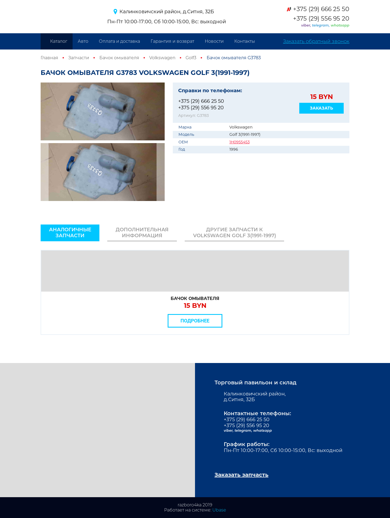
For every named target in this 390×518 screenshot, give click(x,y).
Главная (49, 57)
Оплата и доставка (119, 41)
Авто (83, 41)
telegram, (321, 25)
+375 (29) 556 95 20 (321, 18)
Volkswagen (162, 57)
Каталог (58, 41)
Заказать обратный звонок (316, 41)
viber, (306, 25)
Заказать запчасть (241, 474)
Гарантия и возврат (172, 41)
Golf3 (191, 57)
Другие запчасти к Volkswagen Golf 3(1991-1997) (234, 232)
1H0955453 (239, 142)
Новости (214, 41)
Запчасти (78, 57)
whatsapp (340, 25)
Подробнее (195, 321)
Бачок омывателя (119, 57)
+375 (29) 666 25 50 (321, 9)
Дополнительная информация (142, 232)
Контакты (244, 41)
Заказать (321, 108)
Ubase (219, 510)
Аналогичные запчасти (70, 232)
